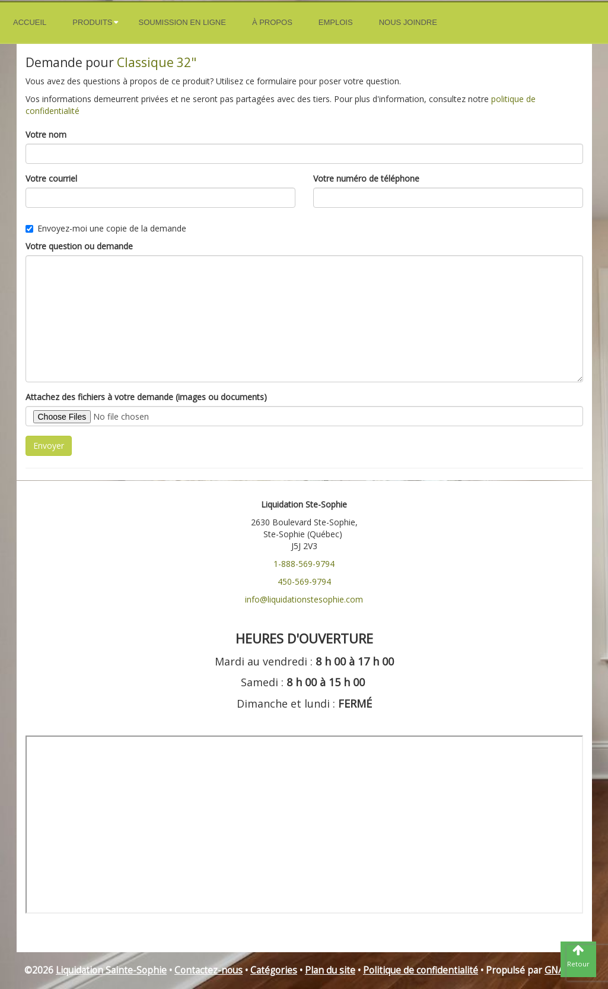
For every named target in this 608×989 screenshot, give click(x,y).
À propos (272, 22)
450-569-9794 (304, 581)
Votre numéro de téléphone (366, 178)
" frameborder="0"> (304, 825)
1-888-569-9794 (304, 563)
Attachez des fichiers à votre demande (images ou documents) (146, 396)
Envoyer (48, 445)
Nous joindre (408, 22)
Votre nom (46, 134)
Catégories (273, 970)
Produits (92, 22)
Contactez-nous (208, 970)
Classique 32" (156, 62)
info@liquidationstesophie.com (304, 599)
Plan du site (330, 970)
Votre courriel (51, 178)
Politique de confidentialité (420, 970)
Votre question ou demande (79, 246)
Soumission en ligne (182, 22)
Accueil (29, 22)
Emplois (336, 22)
